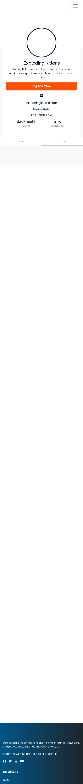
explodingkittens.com (41, 103)
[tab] (18, 6)
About (6, 780)
